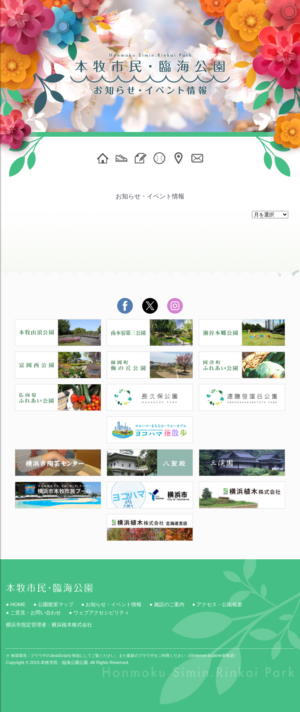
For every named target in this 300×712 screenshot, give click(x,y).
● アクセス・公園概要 (217, 604)
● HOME (15, 604)
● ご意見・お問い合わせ (33, 613)
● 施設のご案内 (166, 604)
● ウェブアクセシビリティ (99, 613)
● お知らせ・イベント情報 (111, 604)
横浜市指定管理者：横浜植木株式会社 (49, 625)
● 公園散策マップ (53, 604)
